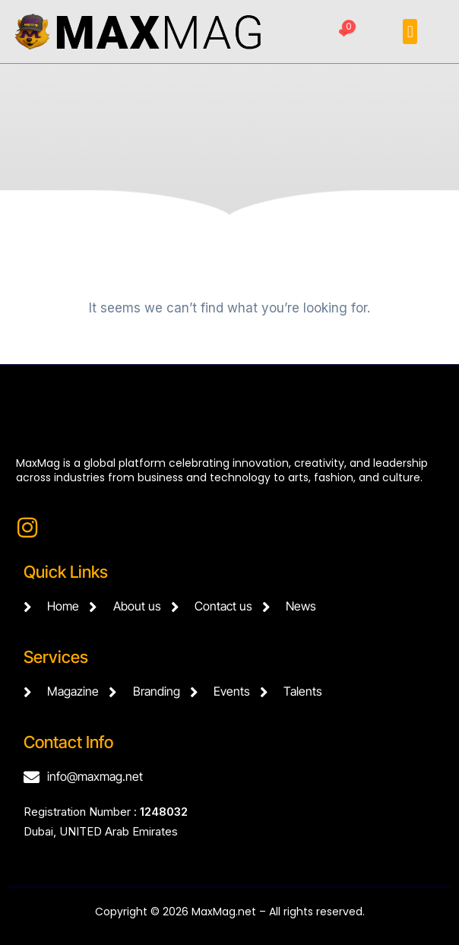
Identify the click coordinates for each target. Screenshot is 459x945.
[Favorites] (344, 34)
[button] (410, 31)
